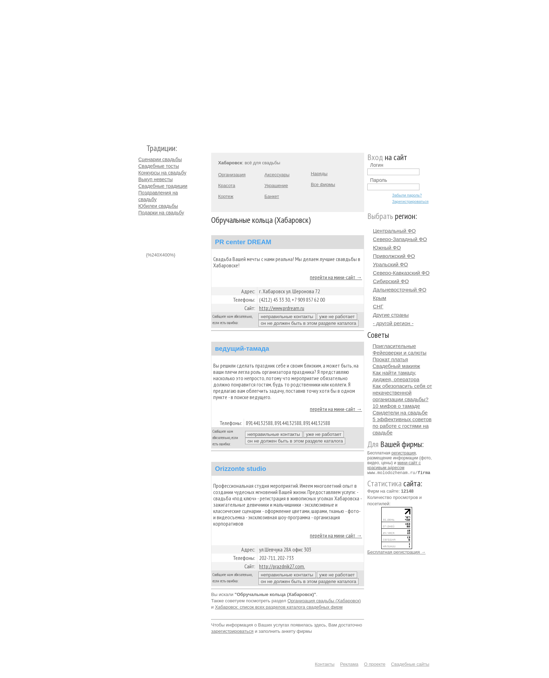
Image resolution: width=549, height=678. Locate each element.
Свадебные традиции (162, 186)
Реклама (349, 664)
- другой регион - (393, 323)
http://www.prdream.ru (281, 307)
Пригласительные (394, 346)
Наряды (319, 173)
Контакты (324, 664)
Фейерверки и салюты (399, 353)
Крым (379, 298)
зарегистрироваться (232, 631)
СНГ (378, 306)
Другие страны (391, 315)
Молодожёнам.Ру (141, 68)
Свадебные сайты (410, 664)
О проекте (374, 664)
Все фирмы (323, 184)
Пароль (378, 180)
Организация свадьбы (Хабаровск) (324, 600)
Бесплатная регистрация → (396, 551)
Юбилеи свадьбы (158, 206)
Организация (231, 174)
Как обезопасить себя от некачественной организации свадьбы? (402, 392)
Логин (376, 165)
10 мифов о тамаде (396, 406)
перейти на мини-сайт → (336, 277)
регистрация (403, 453)
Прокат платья (390, 359)
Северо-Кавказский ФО (401, 273)
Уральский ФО (390, 264)
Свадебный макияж (396, 366)
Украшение (276, 185)
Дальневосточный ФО (399, 290)
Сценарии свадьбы (160, 159)
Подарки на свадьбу (161, 212)
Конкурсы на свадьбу (162, 173)
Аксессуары (276, 174)
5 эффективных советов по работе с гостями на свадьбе (402, 426)
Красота (226, 185)
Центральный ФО (394, 231)
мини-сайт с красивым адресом (394, 465)
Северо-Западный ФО (400, 239)
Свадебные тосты (158, 166)
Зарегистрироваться (410, 201)
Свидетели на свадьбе (400, 413)
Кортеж (225, 196)
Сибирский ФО (391, 281)
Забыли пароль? (407, 195)
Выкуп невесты (155, 179)
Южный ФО (387, 248)
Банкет (271, 196)
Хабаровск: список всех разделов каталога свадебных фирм (279, 607)
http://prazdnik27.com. (282, 566)
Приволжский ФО (394, 256)
